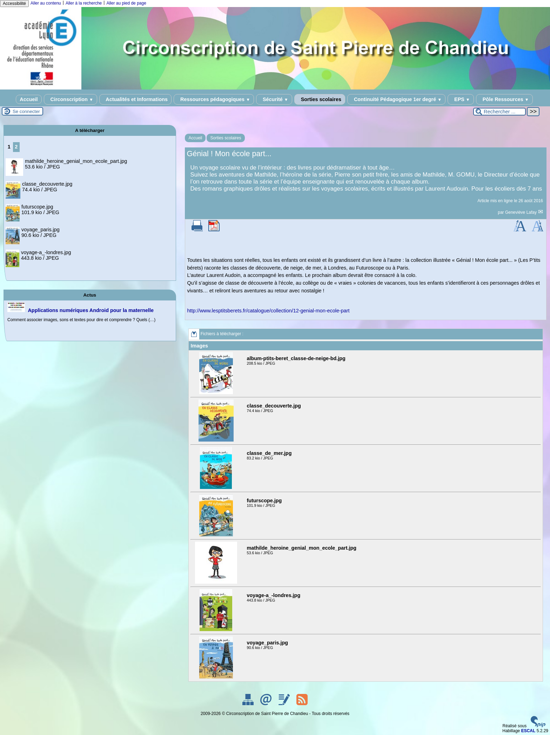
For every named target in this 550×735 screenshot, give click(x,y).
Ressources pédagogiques (213, 99)
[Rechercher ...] (499, 111)
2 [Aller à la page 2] (16, 147)
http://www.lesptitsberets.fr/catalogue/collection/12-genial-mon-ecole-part (268, 310)
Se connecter (26, 111)
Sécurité (274, 99)
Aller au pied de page (126, 3)
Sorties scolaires (319, 99)
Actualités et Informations (135, 99)
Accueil (29, 99)
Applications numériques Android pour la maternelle (91, 310)
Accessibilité (14, 3)
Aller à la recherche (84, 3)
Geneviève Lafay (521, 212)
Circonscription (70, 99)
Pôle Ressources (504, 99)
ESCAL (528, 730)
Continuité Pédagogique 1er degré (396, 99)
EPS (460, 99)
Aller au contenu (46, 3)
